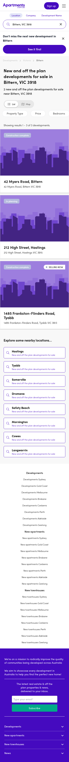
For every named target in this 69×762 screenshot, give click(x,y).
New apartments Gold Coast (34, 544)
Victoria (27, 60)
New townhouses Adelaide (34, 635)
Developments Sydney (34, 479)
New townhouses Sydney (34, 596)
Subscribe (34, 708)
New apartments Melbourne (34, 551)
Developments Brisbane (34, 499)
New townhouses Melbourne (34, 609)
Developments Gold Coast (34, 485)
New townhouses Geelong (35, 642)
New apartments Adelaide (34, 577)
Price (38, 113)
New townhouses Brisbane (34, 616)
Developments (10, 60)
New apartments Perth (34, 570)
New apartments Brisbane (34, 557)
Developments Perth (34, 512)
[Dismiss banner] (63, 38)
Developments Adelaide (34, 518)
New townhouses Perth (34, 629)
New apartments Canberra (34, 564)
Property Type (15, 113)
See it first (34, 49)
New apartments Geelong (34, 583)
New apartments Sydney (34, 538)
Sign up (51, 6)
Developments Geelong (34, 525)
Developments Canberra (34, 505)
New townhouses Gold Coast (34, 603)
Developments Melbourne (34, 492)
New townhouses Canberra (34, 622)
